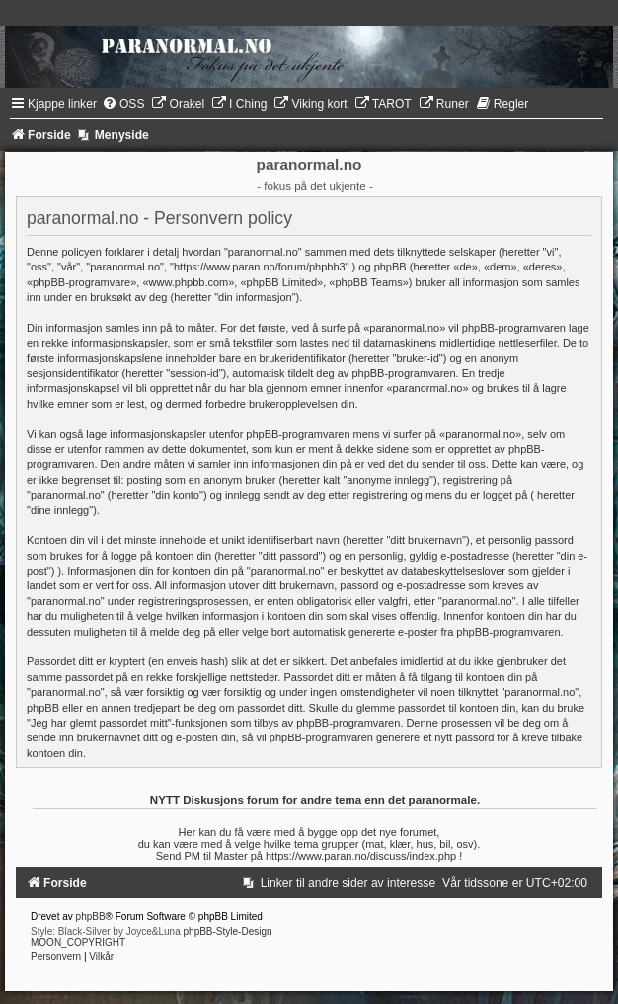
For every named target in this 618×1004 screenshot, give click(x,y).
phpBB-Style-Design (228, 931)
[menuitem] (123, 104)
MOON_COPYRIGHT (78, 942)
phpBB (91, 916)
